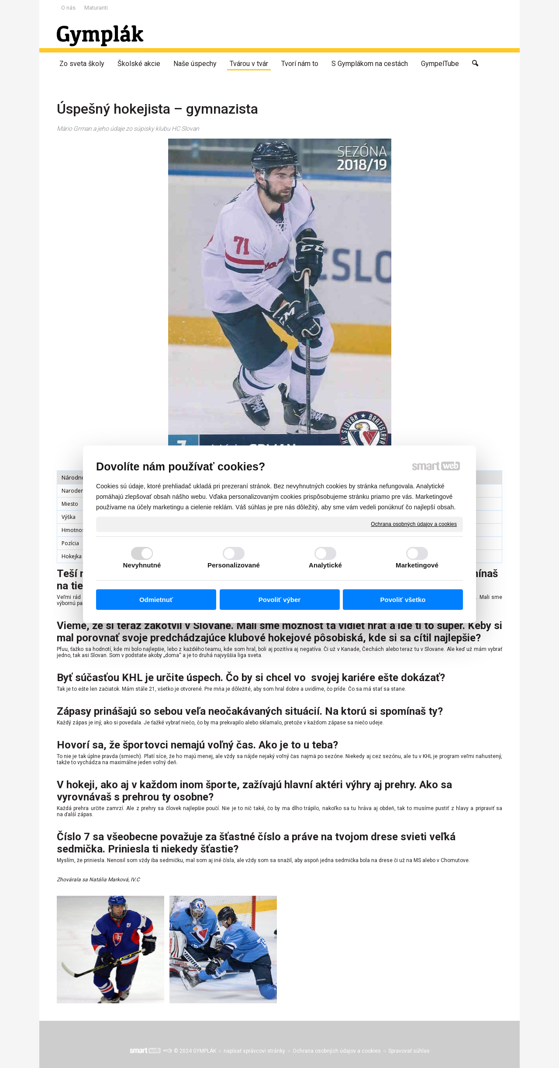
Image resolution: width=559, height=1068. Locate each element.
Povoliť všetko (403, 599)
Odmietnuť (156, 599)
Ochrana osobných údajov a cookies (414, 524)
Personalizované (233, 565)
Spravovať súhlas (409, 1051)
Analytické (325, 565)
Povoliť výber (279, 599)
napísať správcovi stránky (254, 1051)
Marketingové (417, 565)
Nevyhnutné (142, 565)
